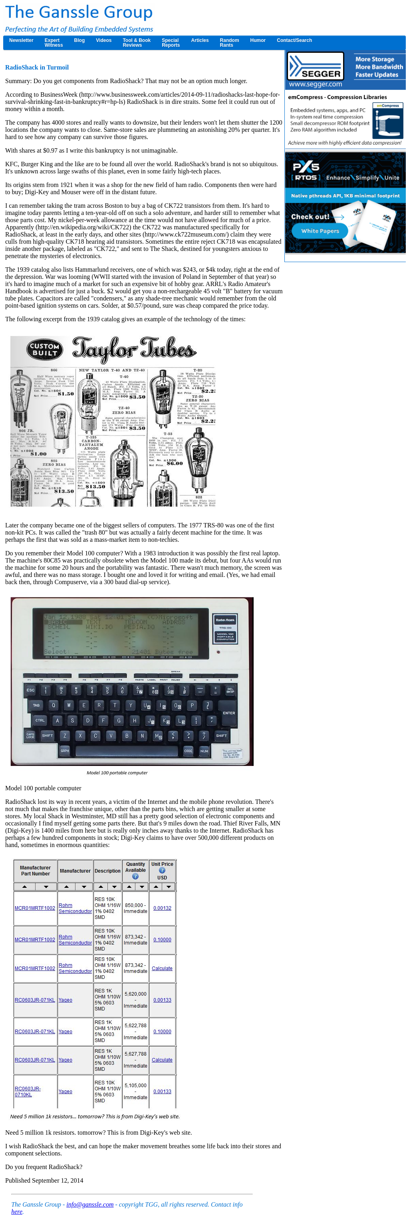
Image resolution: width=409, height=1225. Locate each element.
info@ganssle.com (89, 1204)
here (16, 1211)
